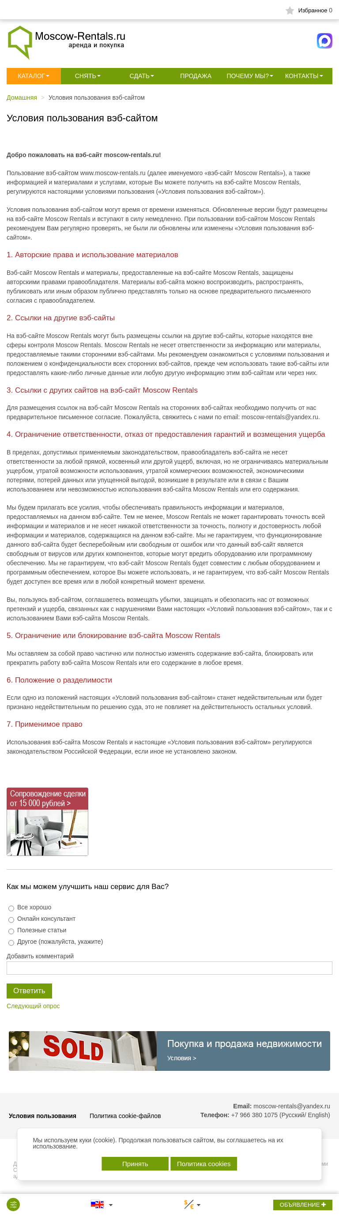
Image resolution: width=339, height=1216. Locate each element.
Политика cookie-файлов (125, 1116)
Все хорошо (29, 907)
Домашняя (22, 97)
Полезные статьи (37, 930)
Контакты (302, 75)
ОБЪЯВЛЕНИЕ (303, 1204)
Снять (85, 75)
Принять (135, 1163)
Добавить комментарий (40, 956)
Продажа (195, 75)
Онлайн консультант (41, 918)
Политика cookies (203, 1163)
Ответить (29, 991)
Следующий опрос (33, 1006)
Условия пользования (42, 1116)
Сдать (140, 75)
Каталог (31, 75)
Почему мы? (247, 75)
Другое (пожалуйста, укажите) (55, 941)
